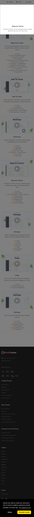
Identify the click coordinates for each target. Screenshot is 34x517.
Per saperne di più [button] (25, 507)
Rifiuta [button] (10, 512)
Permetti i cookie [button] (24, 512)
